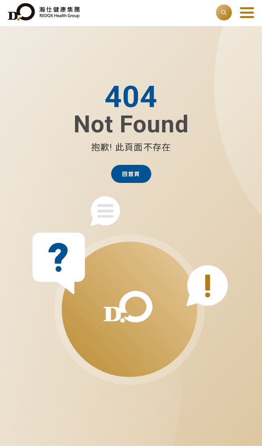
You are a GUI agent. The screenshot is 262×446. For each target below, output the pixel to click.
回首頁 (131, 174)
